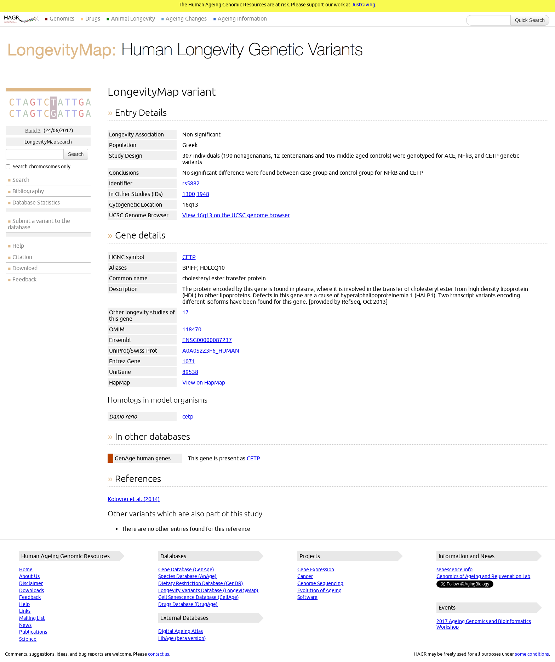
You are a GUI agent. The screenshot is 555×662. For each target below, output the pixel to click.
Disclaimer (31, 583)
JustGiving (363, 4)
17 (185, 312)
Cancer (305, 576)
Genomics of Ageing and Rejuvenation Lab (483, 576)
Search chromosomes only (38, 166)
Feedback (24, 279)
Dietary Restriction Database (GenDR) (200, 583)
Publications (33, 632)
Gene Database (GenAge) (186, 569)
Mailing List (32, 618)
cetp (187, 416)
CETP (189, 257)
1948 (202, 194)
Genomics (62, 18)
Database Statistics (36, 202)
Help (18, 245)
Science (27, 639)
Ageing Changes (186, 18)
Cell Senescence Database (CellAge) (198, 597)
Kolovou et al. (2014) (134, 499)
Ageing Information (242, 18)
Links (24, 611)
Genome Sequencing (320, 583)
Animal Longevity (133, 18)
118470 (191, 329)
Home (26, 569)
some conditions (532, 653)
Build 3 (33, 130)
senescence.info (454, 569)
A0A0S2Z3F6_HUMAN (210, 350)
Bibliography (28, 191)
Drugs (92, 18)
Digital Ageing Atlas (180, 631)
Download (25, 268)
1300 (188, 194)
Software (307, 597)
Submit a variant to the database (39, 224)
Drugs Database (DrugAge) (188, 604)
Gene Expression (315, 569)
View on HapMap (203, 382)
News (25, 625)
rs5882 (191, 183)
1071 (188, 361)
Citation (22, 257)
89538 (190, 372)
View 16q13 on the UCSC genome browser (236, 215)
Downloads (31, 590)
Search (76, 154)
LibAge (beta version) (182, 638)
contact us (158, 653)
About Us (29, 576)
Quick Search (530, 20)
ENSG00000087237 (207, 340)
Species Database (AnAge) (187, 576)
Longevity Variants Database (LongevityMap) (208, 590)
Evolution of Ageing (319, 590)
